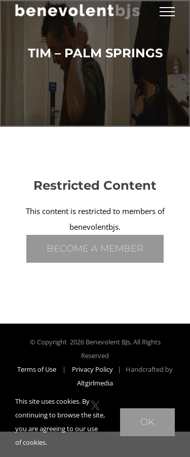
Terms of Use (36, 369)
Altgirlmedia (95, 383)
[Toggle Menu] (167, 11)
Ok (147, 422)
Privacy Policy (92, 369)
